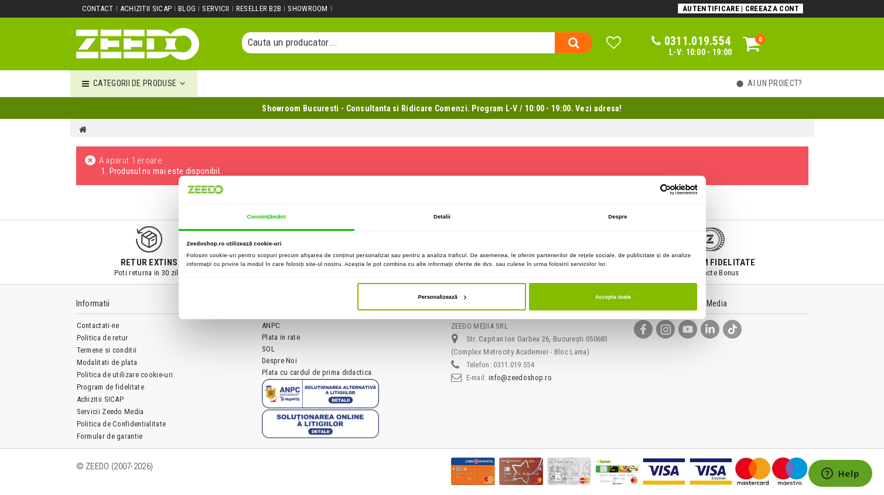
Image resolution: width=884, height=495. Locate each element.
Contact (98, 8)
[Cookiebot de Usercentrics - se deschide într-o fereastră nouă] (646, 189)
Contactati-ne (98, 325)
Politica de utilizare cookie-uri (125, 374)
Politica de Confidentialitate (121, 423)
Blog (187, 8)
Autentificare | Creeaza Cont (740, 8)
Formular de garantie (110, 436)
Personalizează (442, 297)
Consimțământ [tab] (266, 217)
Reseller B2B (259, 8)
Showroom (307, 8)
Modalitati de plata (107, 362)
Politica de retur (102, 337)
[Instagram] (665, 329)
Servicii (215, 8)
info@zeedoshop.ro (520, 377)
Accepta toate (613, 297)
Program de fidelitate (110, 387)
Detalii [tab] (442, 217)
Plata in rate (281, 337)
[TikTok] (732, 329)
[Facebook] (643, 329)
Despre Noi (279, 360)
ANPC (271, 325)
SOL (268, 348)
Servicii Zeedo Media (110, 411)
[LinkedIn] (710, 329)
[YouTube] (687, 329)
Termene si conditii (107, 350)
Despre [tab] (617, 217)
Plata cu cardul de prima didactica (316, 372)
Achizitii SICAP (146, 8)
